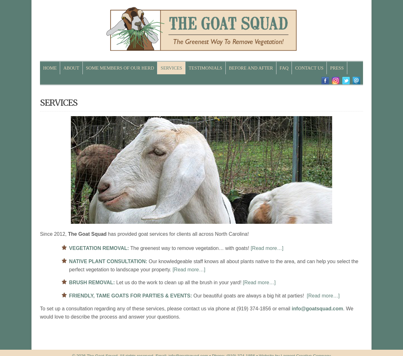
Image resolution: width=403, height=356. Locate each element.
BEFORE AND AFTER (251, 68)
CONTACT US (309, 68)
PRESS (336, 68)
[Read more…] (267, 248)
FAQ (284, 68)
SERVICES (171, 68)
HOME (50, 68)
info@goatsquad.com (317, 308)
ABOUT (71, 68)
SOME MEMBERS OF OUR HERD (120, 68)
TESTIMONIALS (205, 68)
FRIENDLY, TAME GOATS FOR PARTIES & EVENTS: (130, 295)
